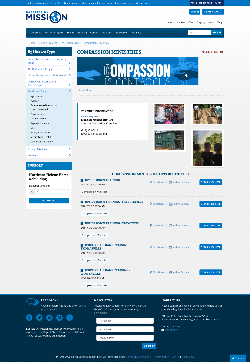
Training (82, 32)
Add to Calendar (179, 182)
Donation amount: (39, 185)
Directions (157, 182)
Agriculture (36, 96)
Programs (107, 32)
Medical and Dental (41, 136)
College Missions (37, 149)
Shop (220, 22)
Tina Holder (171, 330)
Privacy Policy (161, 356)
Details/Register (210, 182)
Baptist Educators (40, 123)
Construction (37, 114)
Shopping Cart (204, 3)
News (211, 22)
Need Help (211, 52)
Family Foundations (41, 132)
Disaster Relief (38, 118)
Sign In (195, 11)
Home (32, 43)
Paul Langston (90, 116)
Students (33, 155)
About (171, 22)
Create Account (213, 11)
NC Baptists (138, 32)
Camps (94, 32)
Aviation (35, 100)
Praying (201, 22)
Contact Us (188, 356)
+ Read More (84, 90)
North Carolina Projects (41, 69)
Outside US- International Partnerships (42, 83)
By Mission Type (70, 43)
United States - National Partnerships (49, 75)
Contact (181, 22)
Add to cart (49, 200)
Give (190, 22)
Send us (81, 305)
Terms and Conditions (138, 356)
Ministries (35, 32)
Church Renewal (39, 109)
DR (32, 127)
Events (70, 32)
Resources (122, 32)
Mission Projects (54, 32)
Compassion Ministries (96, 43)
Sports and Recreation (42, 141)
